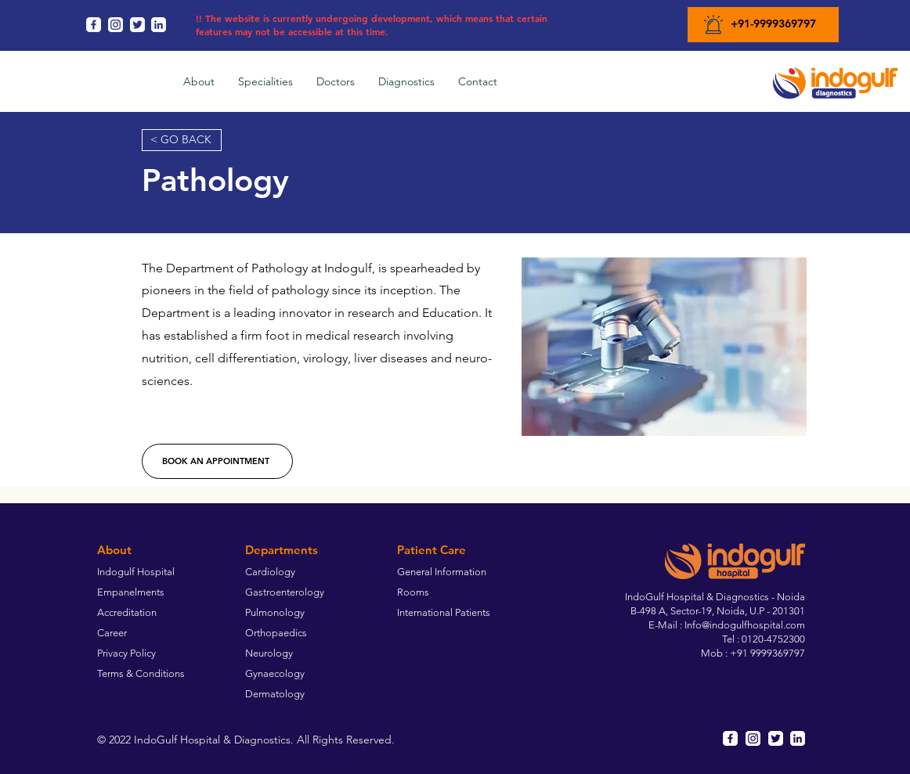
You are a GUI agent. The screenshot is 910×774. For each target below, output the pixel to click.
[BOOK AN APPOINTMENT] (217, 461)
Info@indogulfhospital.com (744, 625)
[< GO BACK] (182, 140)
